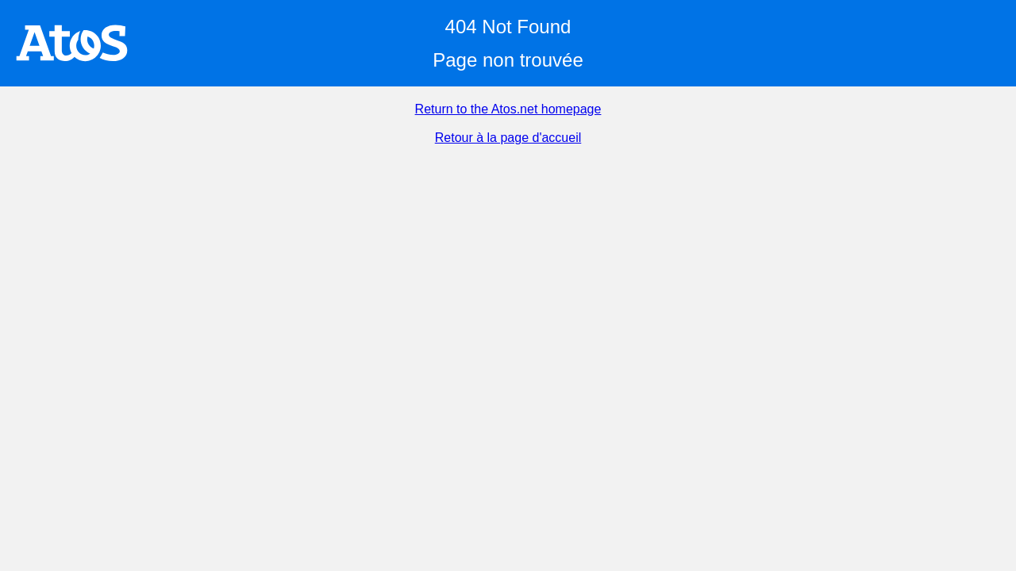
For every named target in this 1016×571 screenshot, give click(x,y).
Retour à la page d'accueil (508, 137)
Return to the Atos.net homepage (508, 109)
